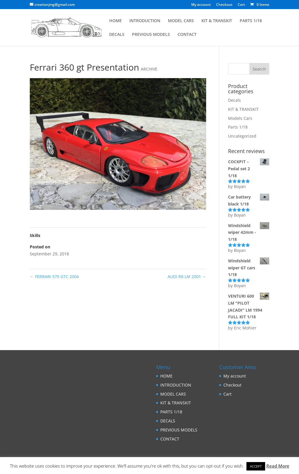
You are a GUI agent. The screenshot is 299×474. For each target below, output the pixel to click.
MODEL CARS (181, 21)
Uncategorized (242, 136)
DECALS (116, 34)
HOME (115, 21)
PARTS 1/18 (251, 21)
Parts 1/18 (238, 127)
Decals (234, 100)
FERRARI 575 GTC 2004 (54, 276)
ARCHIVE (149, 69)
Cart (241, 5)
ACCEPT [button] (256, 466)
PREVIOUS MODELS (151, 34)
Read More (277, 466)
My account (201, 5)
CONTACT (187, 34)
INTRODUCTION (144, 21)
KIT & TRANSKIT (216, 21)
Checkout (224, 5)
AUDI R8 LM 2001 (187, 276)
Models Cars (240, 118)
